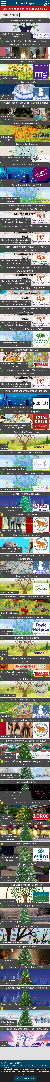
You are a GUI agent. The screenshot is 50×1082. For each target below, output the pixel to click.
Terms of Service (41, 1065)
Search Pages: (11, 14)
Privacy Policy (5, 1067)
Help (33, 1065)
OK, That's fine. (25, 1078)
